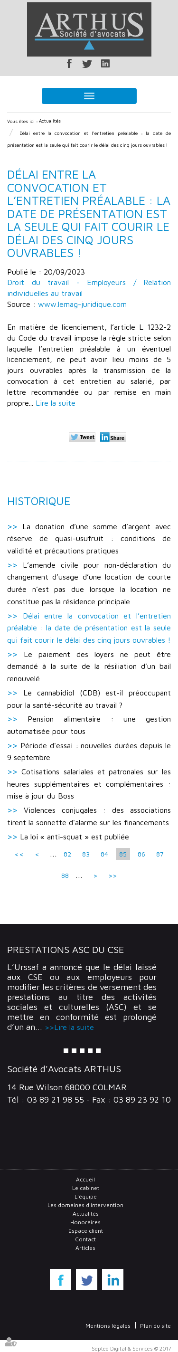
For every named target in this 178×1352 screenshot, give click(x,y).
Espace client (85, 1230)
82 (67, 854)
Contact (85, 1239)
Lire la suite (55, 403)
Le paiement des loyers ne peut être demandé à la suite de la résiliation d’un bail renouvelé (89, 666)
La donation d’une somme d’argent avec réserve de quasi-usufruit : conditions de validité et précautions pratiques (89, 538)
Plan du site (155, 1325)
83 (86, 854)
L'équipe (86, 1196)
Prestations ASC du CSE (65, 949)
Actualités (50, 121)
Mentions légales (108, 1325)
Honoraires (85, 1222)
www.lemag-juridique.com (82, 304)
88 (65, 875)
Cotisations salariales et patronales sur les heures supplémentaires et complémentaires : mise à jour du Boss (89, 783)
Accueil (85, 1179)
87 (160, 854)
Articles (85, 1247)
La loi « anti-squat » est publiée (74, 836)
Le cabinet (85, 1187)
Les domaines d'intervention (85, 1205)
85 (123, 854)
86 (141, 854)
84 (104, 854)
